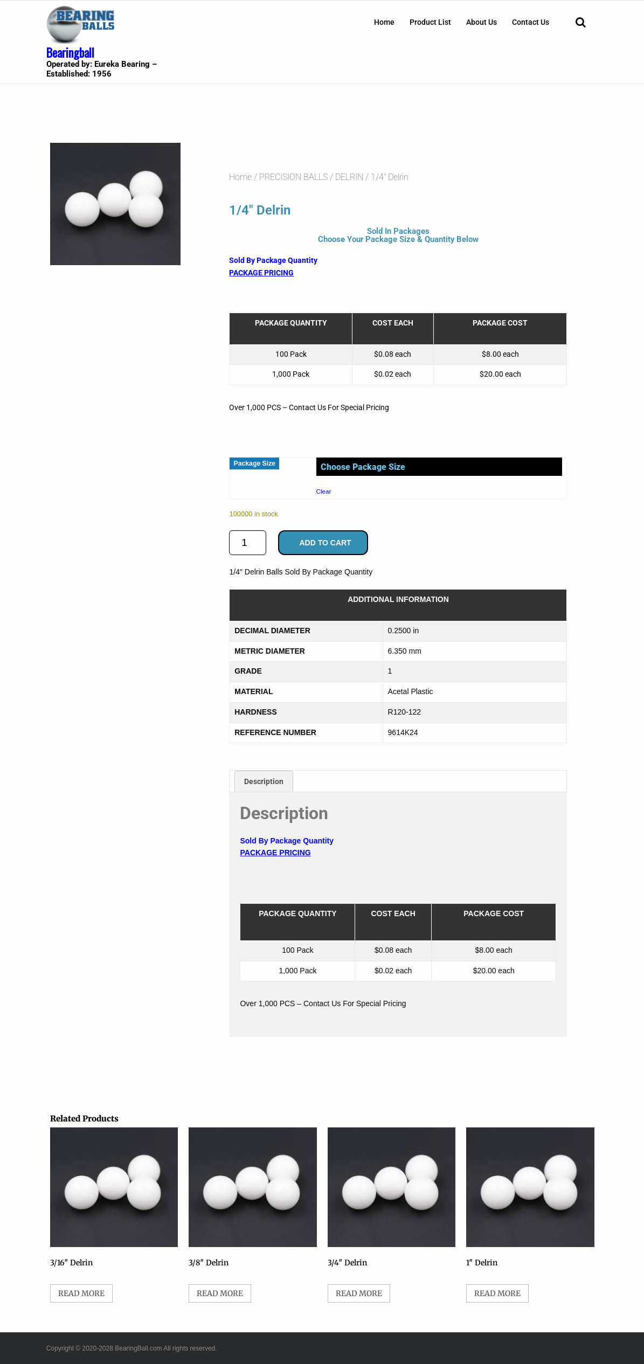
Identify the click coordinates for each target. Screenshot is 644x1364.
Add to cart (325, 542)
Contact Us (530, 22)
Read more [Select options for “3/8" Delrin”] (220, 1293)
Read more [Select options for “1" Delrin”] (497, 1293)
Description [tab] (263, 781)
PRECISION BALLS (293, 177)
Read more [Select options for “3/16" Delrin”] (81, 1293)
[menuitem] (384, 22)
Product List (430, 22)
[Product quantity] (247, 542)
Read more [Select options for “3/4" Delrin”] (359, 1293)
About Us (481, 22)
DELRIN (349, 177)
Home (384, 22)
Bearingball (70, 52)
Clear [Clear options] (323, 491)
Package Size (254, 463)
